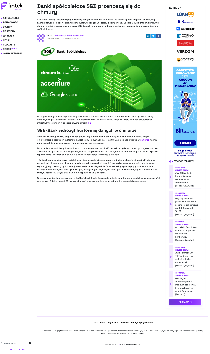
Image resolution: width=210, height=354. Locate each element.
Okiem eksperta (12, 53)
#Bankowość (60, 36)
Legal (6, 40)
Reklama (125, 322)
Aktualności (11, 18)
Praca (102, 322)
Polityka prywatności (142, 322)
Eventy (7, 27)
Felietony (9, 31)
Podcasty (9, 44)
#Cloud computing (75, 36)
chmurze (144, 139)
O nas (95, 322)
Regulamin (112, 322)
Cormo (137, 344)
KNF (90, 122)
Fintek (10, 49)
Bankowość (10, 22)
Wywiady (8, 35)
